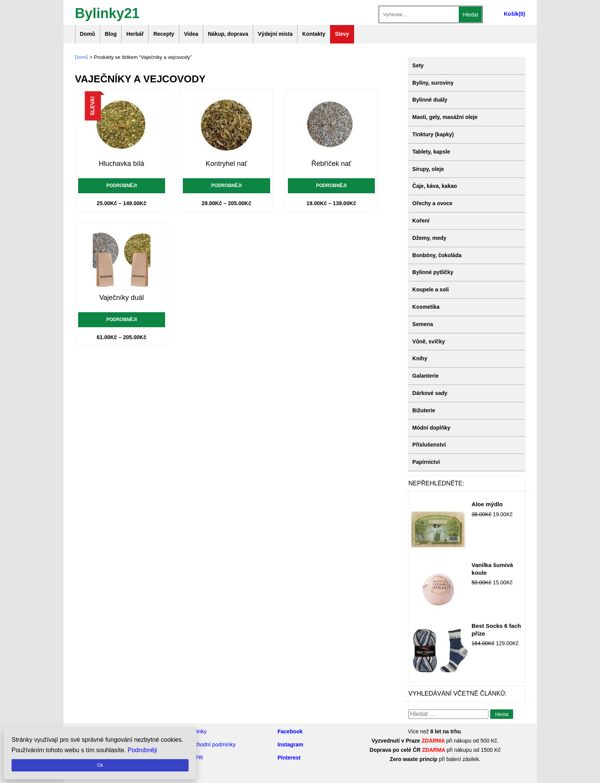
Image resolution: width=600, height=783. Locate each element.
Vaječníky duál (121, 297)
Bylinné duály (429, 100)
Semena (422, 324)
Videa (191, 34)
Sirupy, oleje (428, 169)
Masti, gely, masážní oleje (444, 117)
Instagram (290, 744)
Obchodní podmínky (211, 744)
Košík (511, 14)
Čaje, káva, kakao (434, 186)
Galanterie (425, 376)
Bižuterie (423, 410)
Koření (420, 221)
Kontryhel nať (226, 163)
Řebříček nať (331, 163)
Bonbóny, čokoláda (436, 255)
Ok (100, 765)
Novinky (197, 731)
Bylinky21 (107, 12)
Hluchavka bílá (121, 163)
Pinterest (289, 758)
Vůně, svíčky (428, 341)
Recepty (163, 34)
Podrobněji (121, 185)
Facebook (290, 731)
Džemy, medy (429, 238)
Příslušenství (429, 445)
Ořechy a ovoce (432, 203)
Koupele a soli (430, 289)
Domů (87, 34)
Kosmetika (426, 307)
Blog (111, 34)
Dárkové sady (429, 393)
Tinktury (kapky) (433, 134)
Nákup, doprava (228, 34)
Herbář (135, 34)
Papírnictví (426, 462)
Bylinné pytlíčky (432, 272)
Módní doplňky (431, 428)
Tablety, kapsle (431, 152)
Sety (418, 65)
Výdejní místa (275, 34)
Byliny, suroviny (432, 83)
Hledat (470, 15)
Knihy (419, 358)
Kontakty (313, 34)
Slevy (342, 34)
